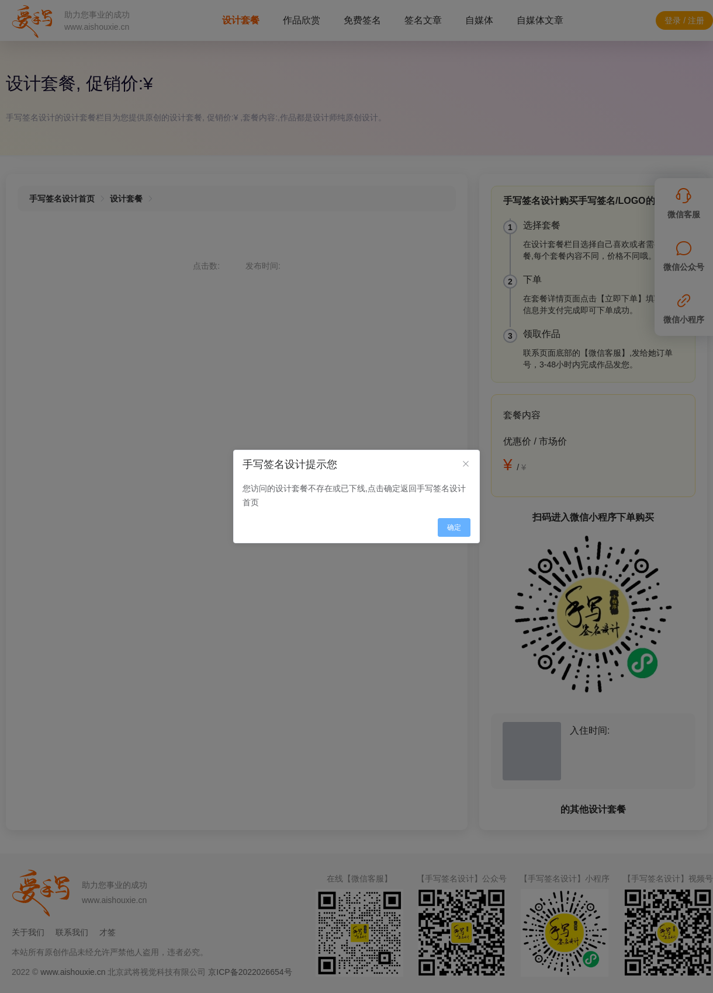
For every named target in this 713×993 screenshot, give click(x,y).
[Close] (465, 464)
